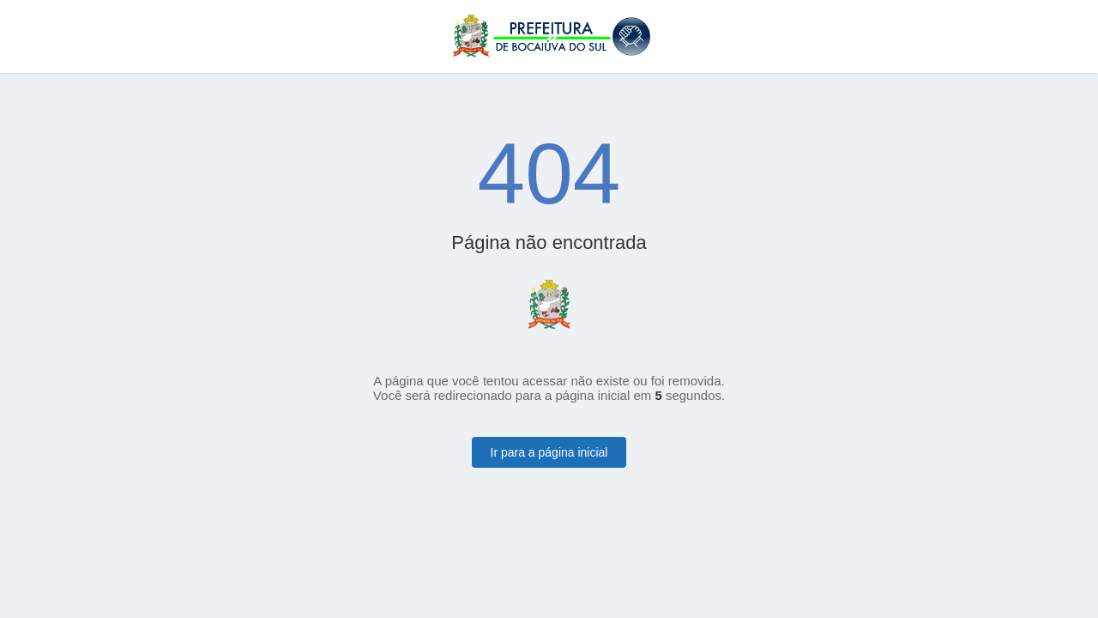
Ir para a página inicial (549, 452)
